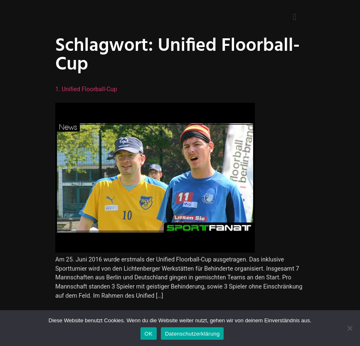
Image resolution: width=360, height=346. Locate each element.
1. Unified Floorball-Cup (86, 89)
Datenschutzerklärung (192, 334)
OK (149, 334)
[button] (294, 17)
